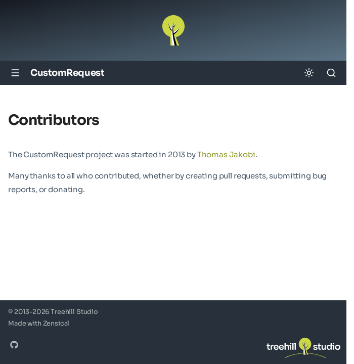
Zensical (56, 324)
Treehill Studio (74, 312)
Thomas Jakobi (226, 154)
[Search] (331, 73)
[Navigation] (15, 73)
